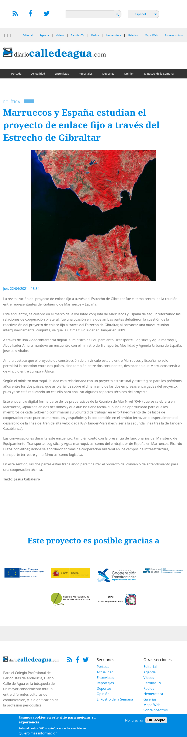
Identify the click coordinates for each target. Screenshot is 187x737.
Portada (16, 73)
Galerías (133, 35)
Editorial (28, 35)
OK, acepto (156, 721)
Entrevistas (62, 73)
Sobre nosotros (174, 35)
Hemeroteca (113, 35)
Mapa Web (151, 35)
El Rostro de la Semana (159, 73)
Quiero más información (38, 733)
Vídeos (60, 35)
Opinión (129, 73)
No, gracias (134, 721)
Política (11, 101)
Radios (95, 35)
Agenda (44, 35)
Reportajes (86, 73)
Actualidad (38, 73)
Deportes (108, 73)
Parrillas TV (77, 35)
